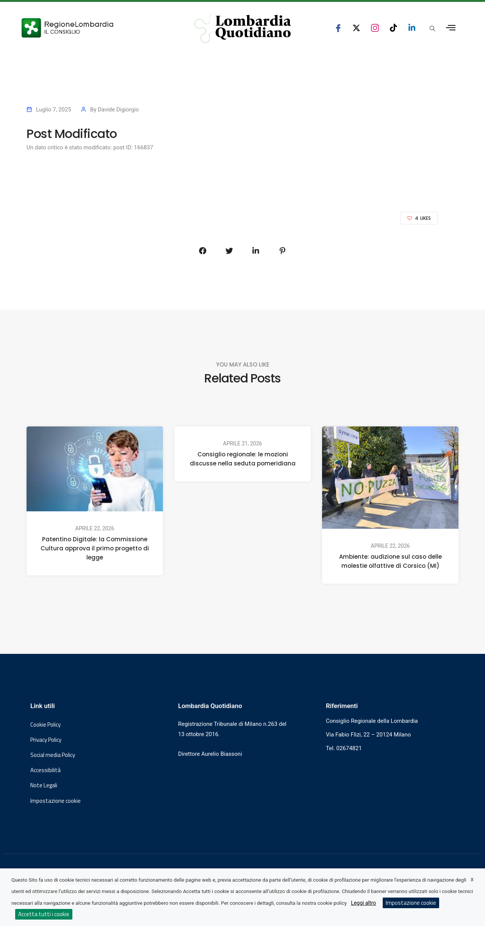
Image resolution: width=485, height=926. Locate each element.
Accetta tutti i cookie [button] (43, 914)
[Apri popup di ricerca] (432, 28)
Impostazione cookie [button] (55, 801)
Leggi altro (363, 903)
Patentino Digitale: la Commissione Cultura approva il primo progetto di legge (95, 548)
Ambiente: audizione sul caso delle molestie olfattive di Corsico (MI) (390, 561)
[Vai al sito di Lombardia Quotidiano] (243, 28)
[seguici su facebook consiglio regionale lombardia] (338, 27)
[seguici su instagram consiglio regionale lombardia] (374, 27)
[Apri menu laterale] (451, 28)
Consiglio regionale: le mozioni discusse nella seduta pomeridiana (243, 458)
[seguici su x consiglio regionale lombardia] (356, 27)
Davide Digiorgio (118, 109)
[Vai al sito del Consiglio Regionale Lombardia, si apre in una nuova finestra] (95, 28)
